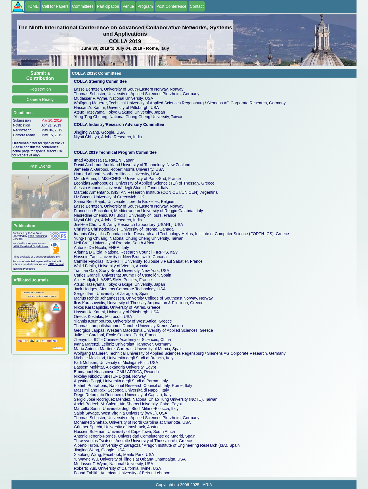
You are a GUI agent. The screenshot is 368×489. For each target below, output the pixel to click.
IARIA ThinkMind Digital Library (30, 246)
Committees (83, 6)
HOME (32, 6)
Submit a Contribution (40, 76)
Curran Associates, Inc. (47, 256)
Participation (108, 6)
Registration (40, 89)
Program (145, 6)
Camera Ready (39, 99)
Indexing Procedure (24, 268)
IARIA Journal (56, 264)
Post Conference (171, 6)
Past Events (40, 166)
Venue (128, 6)
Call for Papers (55, 6)
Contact (197, 6)
